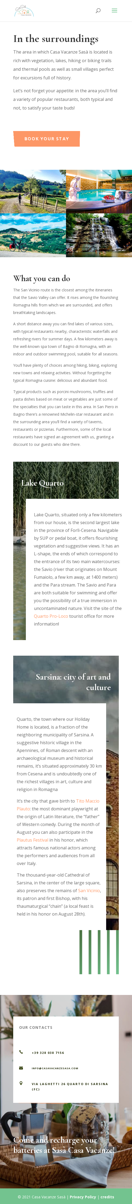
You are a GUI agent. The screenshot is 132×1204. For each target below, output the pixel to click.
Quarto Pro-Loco (55, 616)
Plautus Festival (28, 840)
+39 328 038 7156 (48, 1053)
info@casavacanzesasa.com (55, 1068)
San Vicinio (85, 891)
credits (107, 1196)
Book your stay (60, 132)
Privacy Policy (83, 1196)
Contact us (55, 1104)
